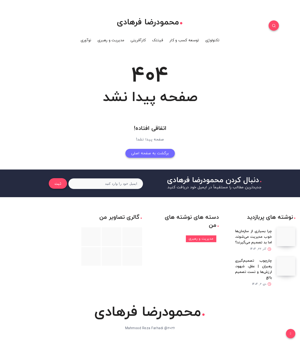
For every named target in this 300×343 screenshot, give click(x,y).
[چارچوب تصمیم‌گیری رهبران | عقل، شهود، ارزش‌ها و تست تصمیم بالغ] (286, 266)
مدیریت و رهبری (111, 40)
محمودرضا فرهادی (149, 22)
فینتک (157, 40)
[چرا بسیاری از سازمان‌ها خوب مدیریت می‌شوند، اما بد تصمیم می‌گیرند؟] (286, 236)
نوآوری (86, 40)
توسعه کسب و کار (184, 40)
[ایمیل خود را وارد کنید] (105, 183)
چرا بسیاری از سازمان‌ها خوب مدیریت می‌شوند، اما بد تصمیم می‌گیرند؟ (253, 237)
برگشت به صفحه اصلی (150, 153)
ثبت (58, 183)
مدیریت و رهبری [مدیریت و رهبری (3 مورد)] (201, 239)
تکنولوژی (212, 40)
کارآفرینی (138, 40)
